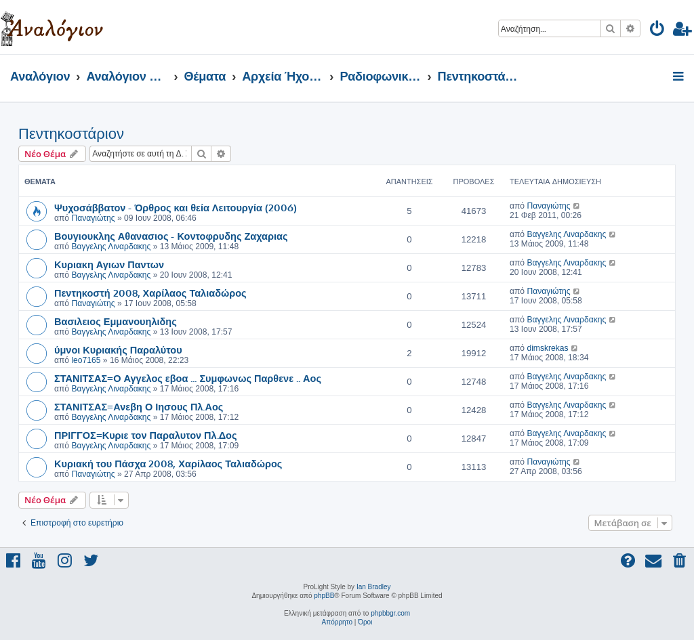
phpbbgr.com (390, 613)
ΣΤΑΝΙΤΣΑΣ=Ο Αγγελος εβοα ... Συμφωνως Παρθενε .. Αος (187, 378)
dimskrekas (547, 348)
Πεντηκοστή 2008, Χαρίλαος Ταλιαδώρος (150, 292)
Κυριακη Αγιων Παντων (109, 264)
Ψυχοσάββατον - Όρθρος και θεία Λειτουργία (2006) (175, 207)
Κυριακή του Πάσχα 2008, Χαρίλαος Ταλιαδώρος (168, 463)
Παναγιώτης (93, 218)
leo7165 (85, 360)
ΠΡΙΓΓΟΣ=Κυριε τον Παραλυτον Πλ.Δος (145, 435)
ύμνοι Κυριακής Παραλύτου (118, 349)
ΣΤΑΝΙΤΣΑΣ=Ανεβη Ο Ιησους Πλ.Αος (138, 406)
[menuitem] (657, 30)
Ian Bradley (373, 587)
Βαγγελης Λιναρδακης (110, 246)
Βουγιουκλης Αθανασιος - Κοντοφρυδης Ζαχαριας (171, 236)
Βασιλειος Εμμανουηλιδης (115, 321)
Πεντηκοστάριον (71, 133)
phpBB (324, 595)
